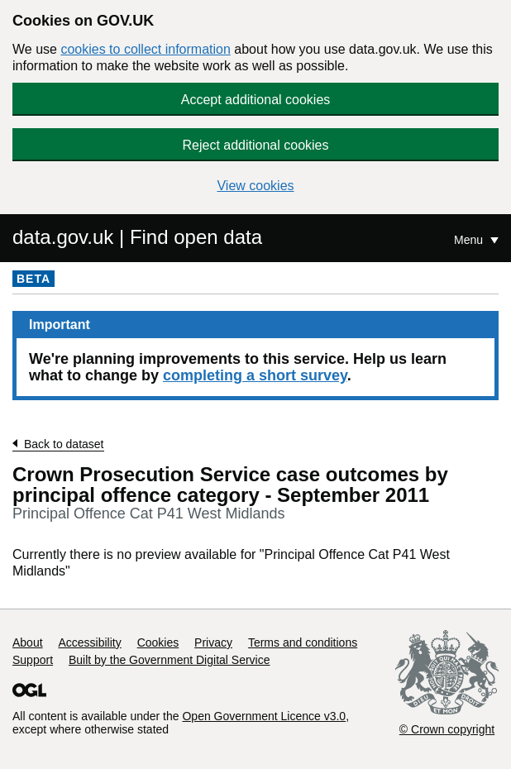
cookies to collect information (145, 49)
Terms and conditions (302, 642)
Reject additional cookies (256, 145)
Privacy (213, 642)
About (27, 642)
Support (32, 659)
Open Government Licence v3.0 (264, 716)
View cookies (255, 186)
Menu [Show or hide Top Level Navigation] (470, 239)
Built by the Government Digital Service (169, 659)
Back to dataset (64, 444)
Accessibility (89, 642)
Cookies (158, 642)
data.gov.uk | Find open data (137, 237)
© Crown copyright (446, 729)
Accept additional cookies (256, 100)
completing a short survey (255, 375)
